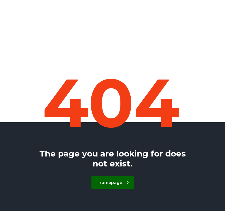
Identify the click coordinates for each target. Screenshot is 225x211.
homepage (113, 182)
